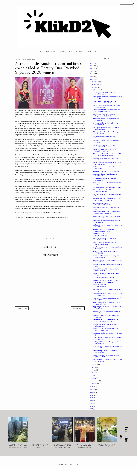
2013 (91, 403)
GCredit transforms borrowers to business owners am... (104, 230)
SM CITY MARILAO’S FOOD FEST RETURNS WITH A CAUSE (104, 146)
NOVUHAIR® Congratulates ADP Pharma (107, 187)
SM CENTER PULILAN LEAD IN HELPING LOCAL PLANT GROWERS (107, 154)
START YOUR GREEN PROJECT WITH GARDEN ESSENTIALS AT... (106, 320)
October (95, 87)
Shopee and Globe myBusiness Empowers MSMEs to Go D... (104, 115)
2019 (91, 387)
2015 (91, 398)
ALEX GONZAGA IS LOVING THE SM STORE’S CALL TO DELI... (105, 281)
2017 (91, 392)
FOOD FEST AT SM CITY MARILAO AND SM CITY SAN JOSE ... (106, 329)
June (93, 370)
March (94, 378)
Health (81, 51)
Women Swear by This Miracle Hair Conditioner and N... (105, 190)
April (93, 375)
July (93, 367)
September (96, 90)
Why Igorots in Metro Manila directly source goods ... (105, 132)
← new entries (22, 308)
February (95, 381)
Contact (90, 51)
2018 (91, 390)
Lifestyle (39, 51)
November (95, 84)
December (95, 82)
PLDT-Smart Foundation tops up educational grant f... (104, 243)
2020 (92, 79)
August (94, 364)
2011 (91, 409)
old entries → (78, 308)
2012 (91, 406)
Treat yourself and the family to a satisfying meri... (104, 93)
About (97, 51)
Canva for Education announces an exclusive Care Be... (105, 239)
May (93, 372)
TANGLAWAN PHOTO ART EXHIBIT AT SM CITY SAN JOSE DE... (107, 294)
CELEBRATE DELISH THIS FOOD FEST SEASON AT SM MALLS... (106, 212)
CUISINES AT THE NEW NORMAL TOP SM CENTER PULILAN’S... (106, 102)
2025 (92, 66)
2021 (91, 77)
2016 (91, 395)
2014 (91, 400)
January (94, 383)
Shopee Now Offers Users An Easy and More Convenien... (106, 312)
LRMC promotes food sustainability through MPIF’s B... (105, 150)
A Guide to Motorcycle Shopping (104, 277)
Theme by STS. (73, 464)
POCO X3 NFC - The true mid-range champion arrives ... (105, 285)
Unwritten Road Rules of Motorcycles (106, 171)
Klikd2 (61, 464)
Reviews (62, 51)
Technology (72, 51)
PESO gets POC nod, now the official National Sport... (106, 356)
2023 (92, 71)
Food (47, 51)
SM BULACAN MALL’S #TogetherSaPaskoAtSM (102, 204)
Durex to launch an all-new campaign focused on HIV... (106, 274)
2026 (92, 63)
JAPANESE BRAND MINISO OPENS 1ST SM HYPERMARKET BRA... (106, 110)
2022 (92, 74)
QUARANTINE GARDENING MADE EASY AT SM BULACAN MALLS (106, 199)
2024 (92, 68)
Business (54, 51)
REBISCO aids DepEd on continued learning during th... (105, 234)
